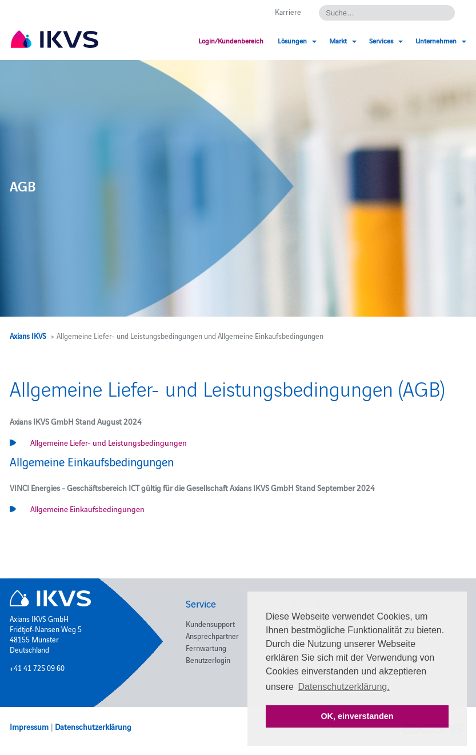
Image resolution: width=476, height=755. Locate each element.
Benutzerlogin (208, 659)
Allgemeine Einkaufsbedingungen (87, 508)
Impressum (29, 726)
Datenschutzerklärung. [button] (344, 687)
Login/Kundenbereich (230, 40)
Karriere (288, 11)
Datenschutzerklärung (93, 726)
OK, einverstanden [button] (357, 716)
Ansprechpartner (212, 635)
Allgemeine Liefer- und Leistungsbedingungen (108, 442)
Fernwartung (206, 647)
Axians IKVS (28, 335)
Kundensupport (210, 623)
